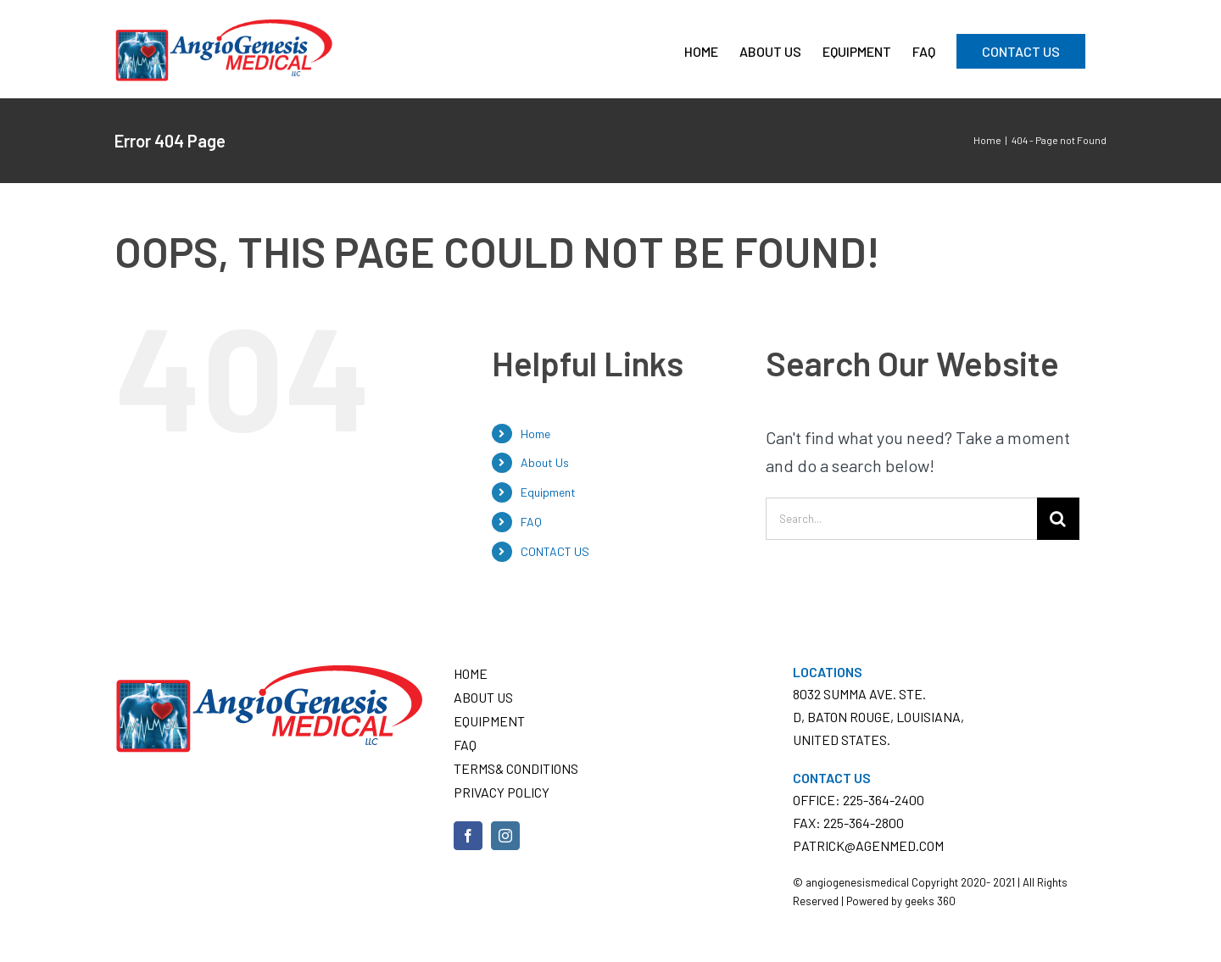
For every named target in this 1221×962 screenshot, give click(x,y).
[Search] (1058, 519)
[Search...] (901, 519)
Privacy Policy (501, 792)
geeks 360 (930, 901)
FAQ (531, 521)
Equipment (548, 492)
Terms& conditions (516, 768)
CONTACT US (555, 551)
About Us (545, 462)
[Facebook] (468, 835)
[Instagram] (505, 835)
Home (535, 433)
